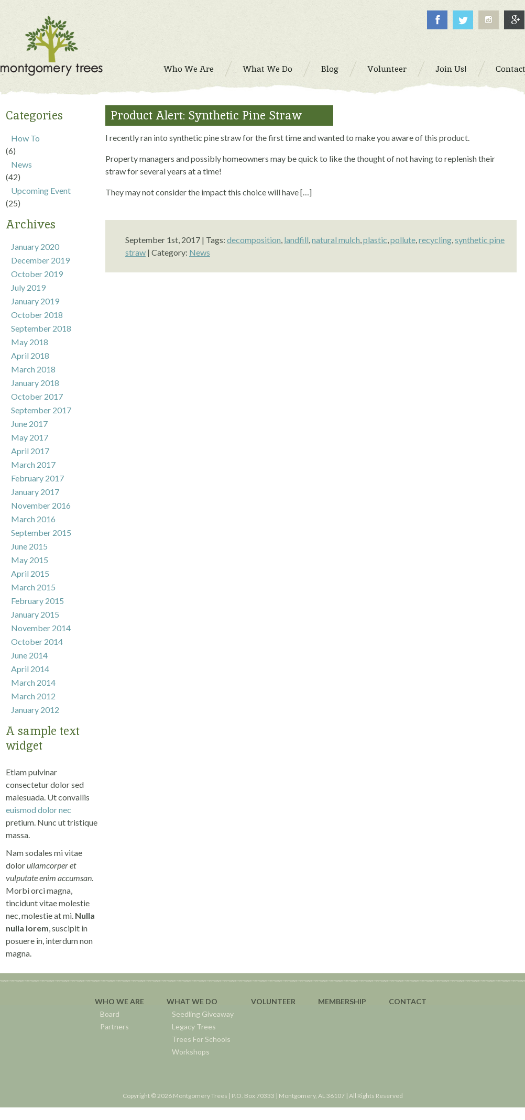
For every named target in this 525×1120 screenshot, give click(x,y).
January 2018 (35, 383)
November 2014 (41, 628)
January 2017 (35, 492)
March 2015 (33, 587)
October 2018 (37, 315)
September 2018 (41, 328)
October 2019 (37, 274)
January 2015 (35, 614)
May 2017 (29, 437)
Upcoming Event (41, 190)
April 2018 (30, 355)
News (21, 164)
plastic (375, 240)
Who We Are (119, 1001)
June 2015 (29, 546)
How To (25, 138)
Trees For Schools (201, 1039)
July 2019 (28, 287)
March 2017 (33, 464)
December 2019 (40, 260)
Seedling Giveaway (203, 1013)
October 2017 (37, 396)
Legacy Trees (194, 1026)
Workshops (191, 1051)
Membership (342, 1001)
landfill (296, 240)
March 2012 (33, 696)
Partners (114, 1026)
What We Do (192, 1001)
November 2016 (41, 505)
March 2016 (33, 519)
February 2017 (37, 478)
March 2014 (33, 682)
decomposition (254, 240)
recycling (435, 240)
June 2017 (29, 424)
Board (109, 1013)
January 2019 (35, 301)
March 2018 (33, 369)
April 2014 (30, 669)
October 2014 (37, 641)
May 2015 (29, 560)
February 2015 (37, 601)
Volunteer (273, 1001)
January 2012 (35, 710)
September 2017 (41, 410)
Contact (407, 1001)
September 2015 (41, 532)
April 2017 (30, 451)
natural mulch (336, 240)
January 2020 (35, 246)
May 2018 (29, 342)
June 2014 (29, 655)
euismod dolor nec (38, 810)
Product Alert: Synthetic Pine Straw (206, 115)
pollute (402, 240)
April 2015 (30, 573)
